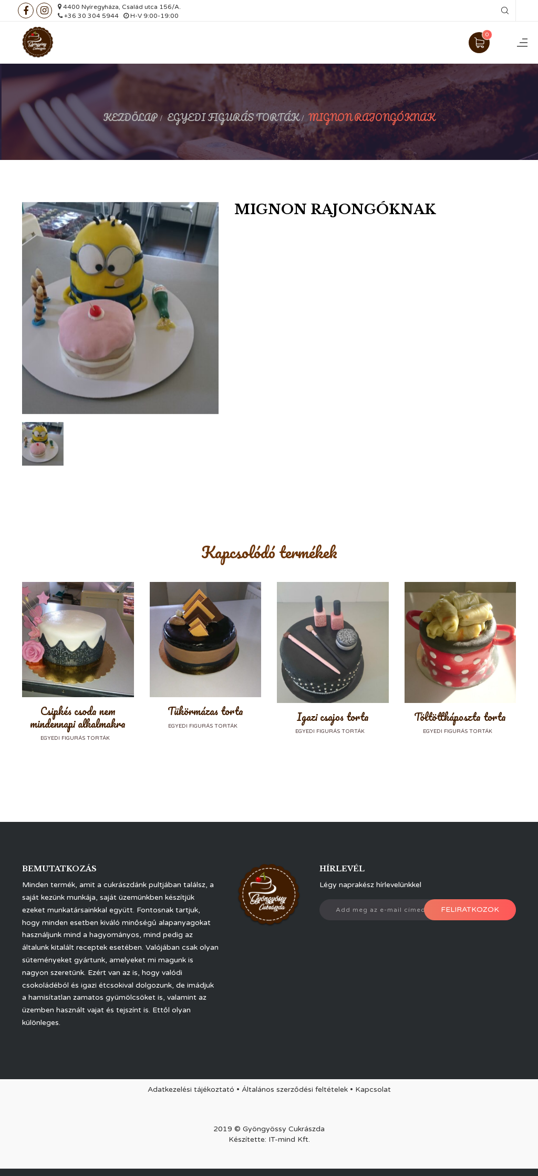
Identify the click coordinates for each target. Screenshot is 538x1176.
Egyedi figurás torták (233, 117)
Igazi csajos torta (333, 717)
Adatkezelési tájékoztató (191, 1089)
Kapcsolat (373, 1089)
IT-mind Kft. (289, 1139)
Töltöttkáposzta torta (460, 717)
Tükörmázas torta (205, 711)
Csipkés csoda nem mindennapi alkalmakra (78, 717)
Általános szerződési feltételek (295, 1089)
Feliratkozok (470, 909)
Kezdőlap (130, 117)
